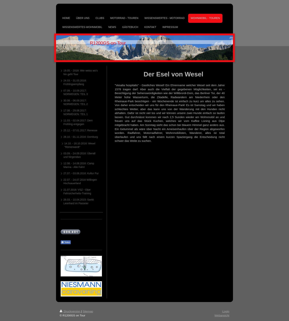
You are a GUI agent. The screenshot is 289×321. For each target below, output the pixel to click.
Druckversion (70, 311)
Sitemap (88, 311)
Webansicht (222, 315)
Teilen (65, 242)
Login (225, 311)
